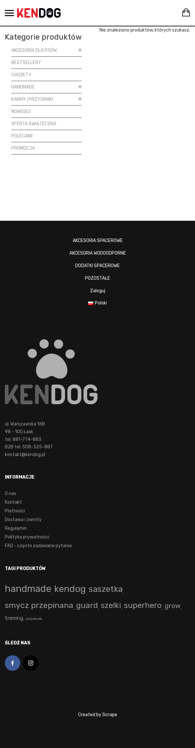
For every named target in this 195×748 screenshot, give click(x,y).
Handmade (23, 87)
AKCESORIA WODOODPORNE (97, 253)
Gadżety (21, 75)
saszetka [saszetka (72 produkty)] (106, 589)
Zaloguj (97, 291)
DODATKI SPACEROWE (97, 265)
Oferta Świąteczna (33, 123)
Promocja (23, 148)
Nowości (20, 111)
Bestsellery (26, 62)
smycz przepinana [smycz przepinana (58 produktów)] (39, 605)
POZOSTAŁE (97, 278)
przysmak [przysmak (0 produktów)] (34, 619)
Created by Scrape (97, 714)
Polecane (22, 136)
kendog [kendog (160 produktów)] (70, 588)
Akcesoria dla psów (34, 50)
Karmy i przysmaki (32, 99)
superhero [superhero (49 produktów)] (143, 605)
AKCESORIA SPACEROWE (98, 240)
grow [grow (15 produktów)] (172, 606)
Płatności (15, 511)
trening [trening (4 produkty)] (14, 618)
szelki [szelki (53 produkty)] (111, 605)
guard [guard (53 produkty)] (87, 605)
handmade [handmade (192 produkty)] (28, 588)
